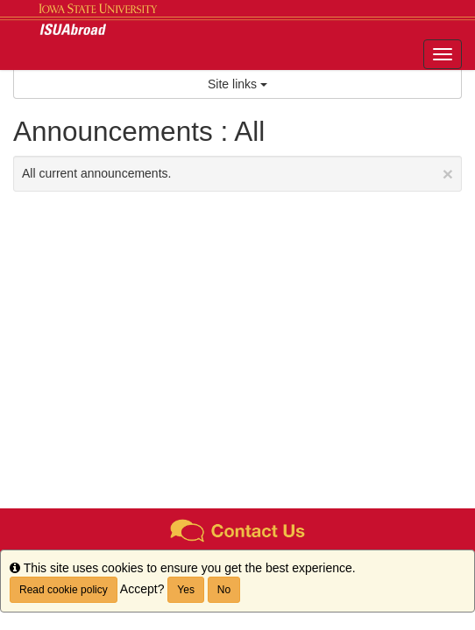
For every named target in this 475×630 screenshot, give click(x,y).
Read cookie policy (63, 590)
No (223, 590)
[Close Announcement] (448, 173)
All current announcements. (237, 174)
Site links (237, 84)
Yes (186, 590)
